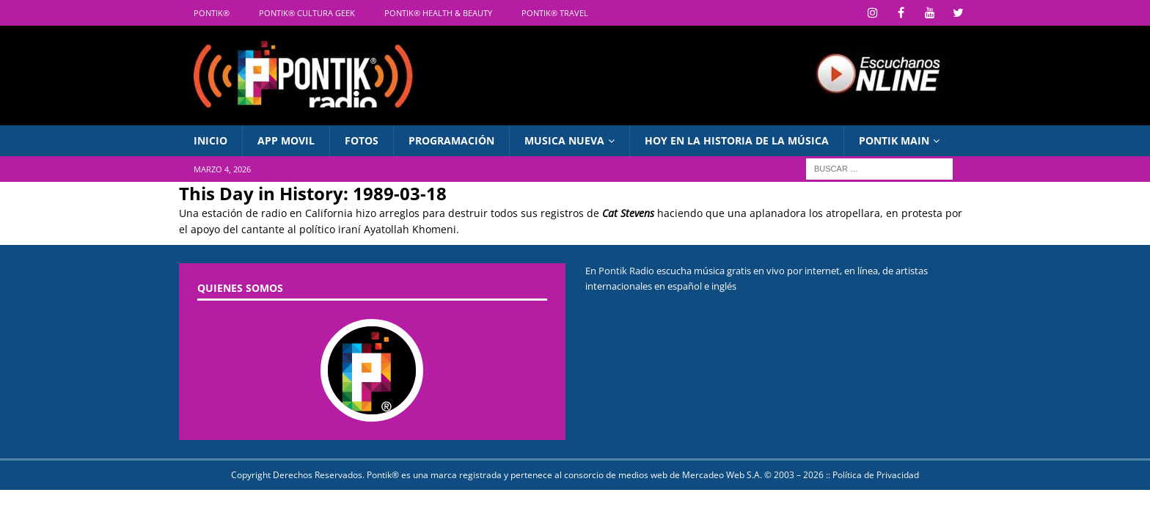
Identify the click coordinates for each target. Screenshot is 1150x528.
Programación (451, 140)
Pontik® (212, 12)
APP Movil (286, 140)
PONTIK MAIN (894, 140)
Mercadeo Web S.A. (722, 475)
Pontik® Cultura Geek (307, 12)
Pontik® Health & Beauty (438, 12)
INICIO (210, 140)
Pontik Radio (626, 270)
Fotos (361, 140)
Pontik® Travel (554, 12)
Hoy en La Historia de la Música (737, 140)
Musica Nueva (564, 140)
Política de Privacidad (875, 475)
